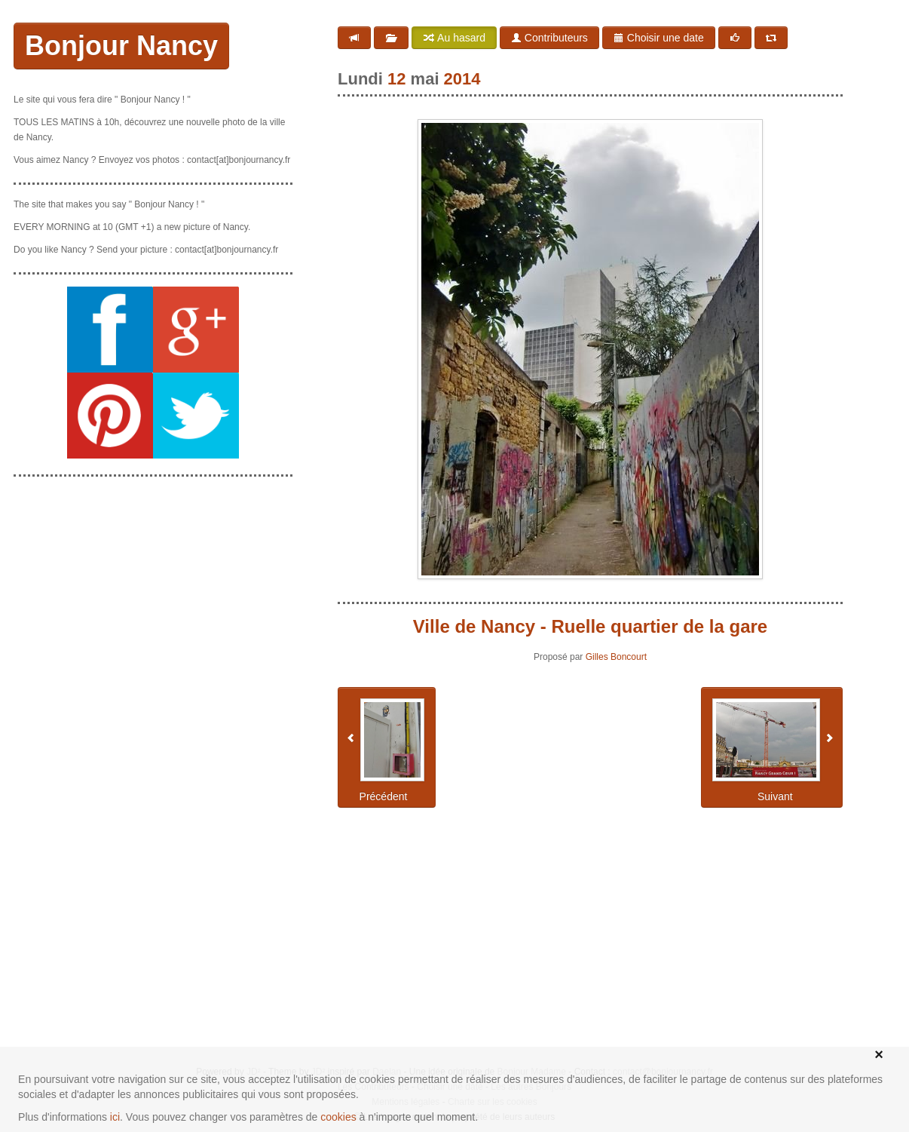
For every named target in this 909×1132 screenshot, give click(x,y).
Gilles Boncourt (616, 657)
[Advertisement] (153, 583)
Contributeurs (549, 38)
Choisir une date (659, 38)
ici (115, 1117)
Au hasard (454, 38)
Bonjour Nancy (121, 45)
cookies (338, 1117)
